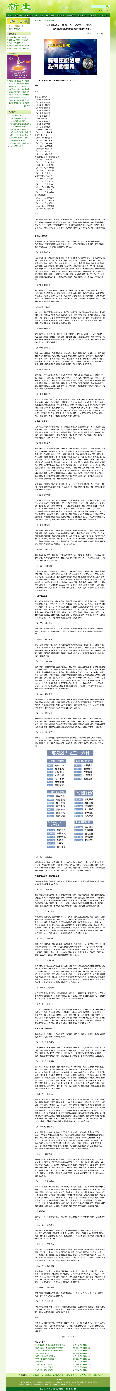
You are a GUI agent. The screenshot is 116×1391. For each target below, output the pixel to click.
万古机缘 (29, 15)
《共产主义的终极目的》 (45, 1364)
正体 (107, 10)
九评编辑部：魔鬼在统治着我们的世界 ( (50, 1348)
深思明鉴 (51, 20)
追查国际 (67, 1382)
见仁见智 (82, 15)
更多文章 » (27, 106)
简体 (100, 10)
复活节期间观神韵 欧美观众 (19, 103)
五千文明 (18, 15)
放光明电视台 (38, 1384)
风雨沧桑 (50, 15)
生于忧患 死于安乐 (43, 1353)
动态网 (32, 1382)
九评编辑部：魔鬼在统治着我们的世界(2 (50, 1345)
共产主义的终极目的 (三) (82, 1364)
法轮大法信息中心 (67, 1384)
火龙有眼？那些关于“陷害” (19, 138)
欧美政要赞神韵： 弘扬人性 (18, 97)
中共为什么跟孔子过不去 (45, 1359)
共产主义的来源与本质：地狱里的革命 (49, 1350)
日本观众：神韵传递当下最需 (19, 83)
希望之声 (48, 1384)
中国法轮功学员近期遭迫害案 (19, 45)
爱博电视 (56, 1384)
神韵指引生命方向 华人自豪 (19, 95)
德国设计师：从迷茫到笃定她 (19, 48)
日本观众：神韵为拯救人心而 (19, 100)
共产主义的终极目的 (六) (82, 1356)
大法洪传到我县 (16, 115)
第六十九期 (13, 29)
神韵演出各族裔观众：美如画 (19, 81)
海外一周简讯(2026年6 (17, 43)
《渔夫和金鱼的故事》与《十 (20, 121)
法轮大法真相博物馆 (79, 1382)
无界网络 (40, 1382)
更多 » (19, 29)
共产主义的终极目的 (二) (82, 1367)
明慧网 (21, 1384)
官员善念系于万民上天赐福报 (20, 132)
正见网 (77, 1384)
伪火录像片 (35, 1375)
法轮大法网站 (92, 1382)
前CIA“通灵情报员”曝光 (18, 127)
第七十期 (20, 26)
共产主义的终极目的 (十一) (45, 1370)
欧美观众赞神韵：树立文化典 (19, 92)
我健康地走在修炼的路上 (17, 37)
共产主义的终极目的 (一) (82, 1370)
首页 (10, 15)
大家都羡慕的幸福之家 (18, 118)
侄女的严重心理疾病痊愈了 (20, 129)
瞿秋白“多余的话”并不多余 (45, 1356)
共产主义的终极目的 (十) (82, 1345)
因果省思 (71, 15)
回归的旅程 (98, 1375)
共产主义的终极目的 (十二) (45, 1367)
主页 (36, 20)
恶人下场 (70, 1375)
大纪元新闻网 (24, 1382)
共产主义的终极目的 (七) (82, 1353)
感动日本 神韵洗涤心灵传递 (19, 89)
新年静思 (39, 1362)
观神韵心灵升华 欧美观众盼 (19, 86)
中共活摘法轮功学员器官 (53, 1375)
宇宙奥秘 (39, 15)
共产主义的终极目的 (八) (82, 1350)
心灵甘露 (93, 15)
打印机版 (89, 34)
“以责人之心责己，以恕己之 (18, 40)
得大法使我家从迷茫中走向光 (20, 124)
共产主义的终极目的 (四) (82, 1362)
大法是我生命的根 (16, 146)
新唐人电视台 (49, 1382)
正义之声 (103, 15)
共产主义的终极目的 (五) (82, 1359)
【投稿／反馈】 (99, 34)
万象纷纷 (61, 15)
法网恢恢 (59, 1382)
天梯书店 (28, 1384)
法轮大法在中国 (84, 1375)
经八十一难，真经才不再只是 (20, 135)
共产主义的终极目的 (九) (82, 1348)
